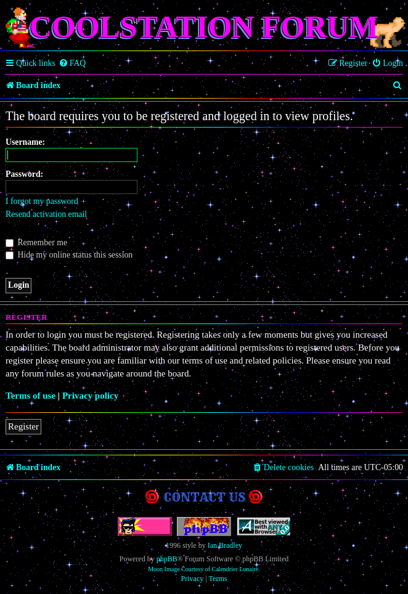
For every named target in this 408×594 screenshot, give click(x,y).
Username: (25, 142)
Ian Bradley (225, 545)
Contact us (204, 497)
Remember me (36, 242)
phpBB (167, 559)
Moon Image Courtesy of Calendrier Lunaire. (204, 569)
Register (23, 426)
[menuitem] (72, 63)
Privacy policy (90, 396)
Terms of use (30, 396)
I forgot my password (42, 201)
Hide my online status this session (69, 254)
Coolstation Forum (204, 26)
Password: (24, 174)
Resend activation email (46, 214)
